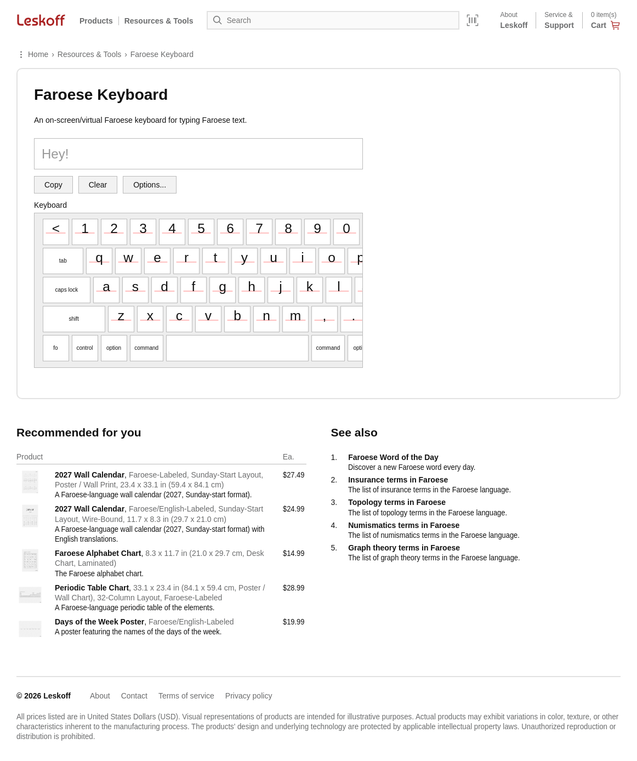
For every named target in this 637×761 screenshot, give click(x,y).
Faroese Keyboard (162, 54)
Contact (134, 695)
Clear (98, 184)
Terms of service (186, 695)
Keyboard (50, 205)
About (100, 695)
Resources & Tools (89, 54)
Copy (53, 184)
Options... (149, 184)
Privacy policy (248, 695)
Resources (159, 20)
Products (96, 20)
